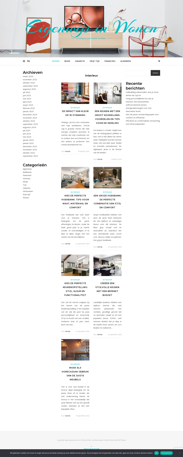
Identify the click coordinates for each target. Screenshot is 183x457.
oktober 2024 (29, 121)
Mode (67, 61)
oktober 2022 (29, 152)
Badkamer (27, 172)
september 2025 (30, 86)
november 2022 (30, 149)
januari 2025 (28, 111)
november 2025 (30, 79)
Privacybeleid (166, 453)
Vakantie (80, 61)
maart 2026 (28, 76)
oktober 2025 (29, 82)
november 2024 (30, 117)
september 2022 (30, 156)
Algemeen (125, 61)
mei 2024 (27, 137)
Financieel (110, 61)
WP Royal (122, 440)
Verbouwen (28, 191)
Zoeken (155, 73)
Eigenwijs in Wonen (91, 27)
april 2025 (27, 101)
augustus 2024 (29, 127)
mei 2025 (27, 98)
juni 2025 (27, 95)
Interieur (26, 178)
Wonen (56, 61)
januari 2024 (28, 140)
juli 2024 (26, 130)
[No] (180, 453)
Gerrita (67, 151)
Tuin (25, 185)
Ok (156, 453)
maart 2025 (28, 105)
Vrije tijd (95, 61)
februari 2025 (29, 108)
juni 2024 (27, 133)
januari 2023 (28, 143)
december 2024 (30, 114)
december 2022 (30, 146)
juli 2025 (26, 92)
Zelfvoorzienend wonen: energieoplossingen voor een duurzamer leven (138, 108)
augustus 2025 (29, 89)
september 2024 (30, 124)
